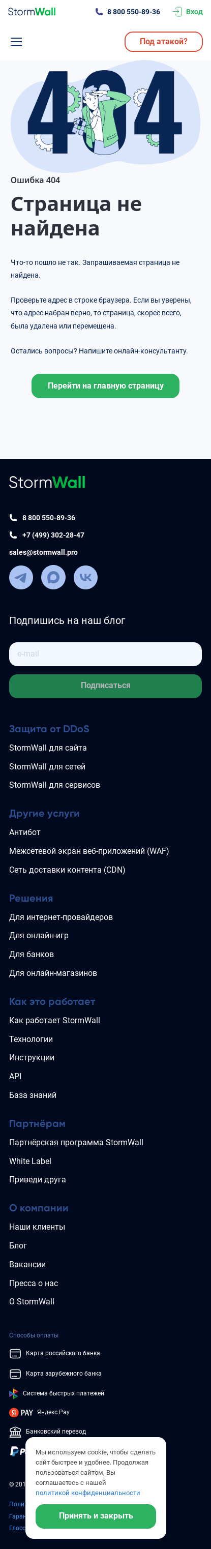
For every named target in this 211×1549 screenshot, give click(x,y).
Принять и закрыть (96, 1516)
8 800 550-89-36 (133, 12)
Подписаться (106, 685)
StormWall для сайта (48, 748)
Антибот (25, 832)
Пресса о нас (33, 1283)
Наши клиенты (37, 1227)
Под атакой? (164, 41)
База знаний (32, 1095)
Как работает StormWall (54, 1020)
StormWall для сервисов (54, 785)
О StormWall (31, 1301)
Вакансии (27, 1264)
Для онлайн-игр (39, 935)
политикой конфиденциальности (88, 1493)
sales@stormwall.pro (43, 552)
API (15, 1076)
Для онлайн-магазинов (53, 973)
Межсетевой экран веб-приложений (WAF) (89, 851)
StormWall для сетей (47, 766)
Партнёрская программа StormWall (76, 1142)
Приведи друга (37, 1179)
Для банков (31, 954)
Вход (194, 12)
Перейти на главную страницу (106, 386)
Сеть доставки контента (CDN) (67, 870)
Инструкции (31, 1057)
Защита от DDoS (49, 729)
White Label (30, 1161)
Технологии (31, 1039)
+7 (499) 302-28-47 (53, 535)
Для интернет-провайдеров (61, 917)
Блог (18, 1245)
